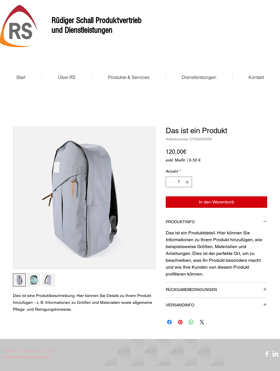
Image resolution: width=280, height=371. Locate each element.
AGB (50, 350)
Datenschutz (33, 350)
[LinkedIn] (275, 354)
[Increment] (187, 182)
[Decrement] (170, 182)
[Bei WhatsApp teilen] (191, 322)
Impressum (11, 350)
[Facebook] (267, 354)
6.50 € (195, 160)
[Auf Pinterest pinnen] (180, 322)
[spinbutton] (179, 182)
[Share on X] (202, 322)
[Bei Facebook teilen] (169, 322)
